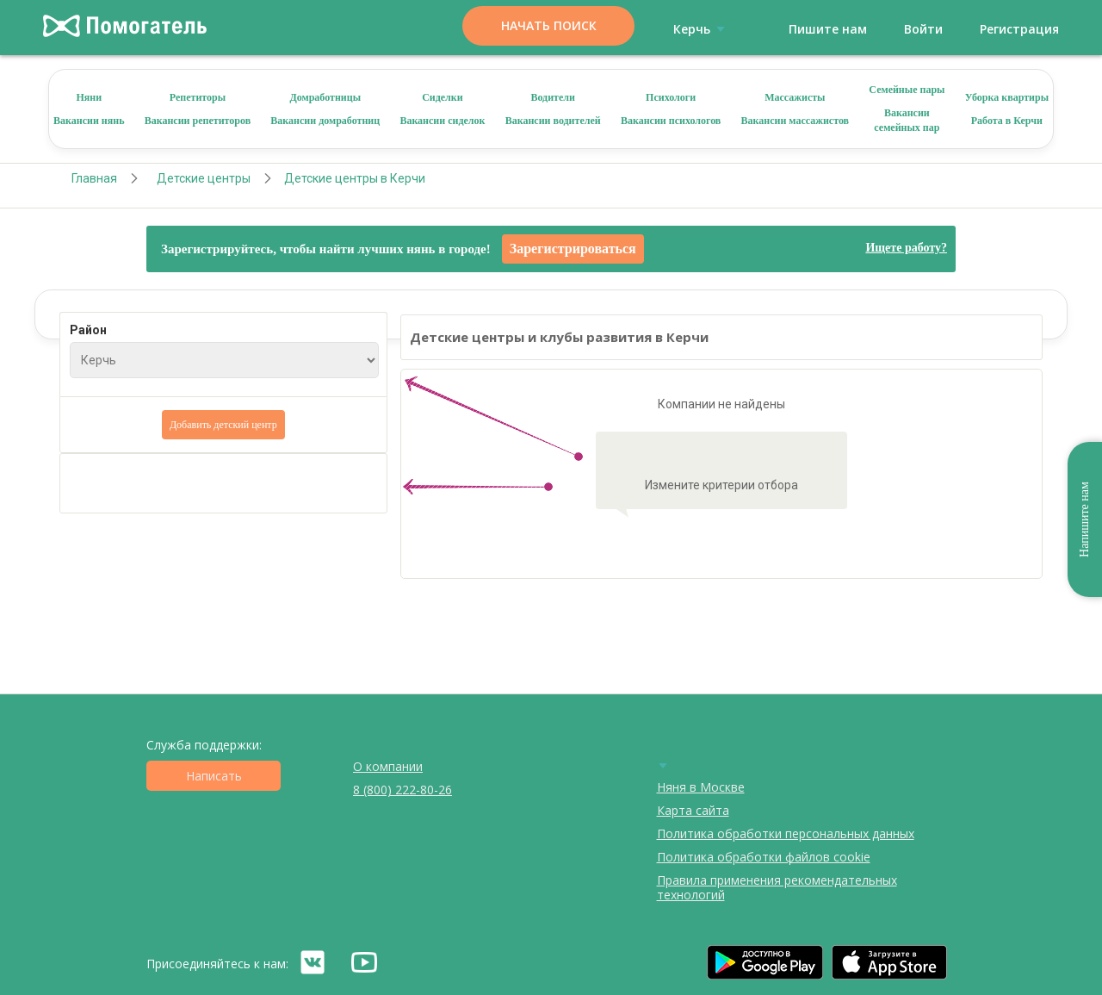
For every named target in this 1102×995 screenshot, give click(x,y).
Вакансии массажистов (795, 121)
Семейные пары (906, 90)
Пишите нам (828, 29)
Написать (214, 776)
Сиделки (442, 97)
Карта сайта (693, 810)
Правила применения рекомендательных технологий (777, 887)
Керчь (702, 28)
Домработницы (325, 97)
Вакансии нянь (88, 121)
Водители (552, 97)
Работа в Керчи (1007, 121)
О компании (388, 766)
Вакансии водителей (553, 121)
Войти (923, 29)
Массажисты (795, 97)
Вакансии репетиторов (198, 121)
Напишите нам (1084, 519)
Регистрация (1019, 29)
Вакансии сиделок (442, 121)
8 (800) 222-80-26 (402, 789)
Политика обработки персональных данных (785, 833)
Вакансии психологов (671, 121)
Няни (89, 97)
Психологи (671, 97)
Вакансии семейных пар (906, 120)
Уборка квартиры (1007, 97)
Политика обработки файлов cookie (763, 856)
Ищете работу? (906, 247)
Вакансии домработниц (325, 121)
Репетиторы (198, 97)
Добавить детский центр (223, 425)
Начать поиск (549, 25)
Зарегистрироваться (573, 248)
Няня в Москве (701, 787)
